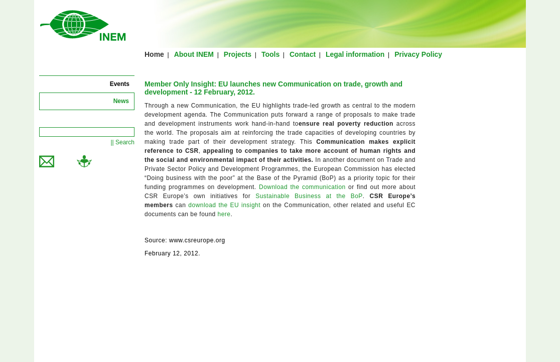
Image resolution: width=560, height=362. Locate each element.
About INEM (194, 54)
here (224, 214)
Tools (270, 54)
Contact (303, 54)
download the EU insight (224, 205)
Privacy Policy (418, 54)
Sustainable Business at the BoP (309, 196)
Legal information (355, 54)
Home (154, 54)
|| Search (122, 142)
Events (119, 83)
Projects (237, 54)
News (121, 101)
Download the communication (302, 187)
